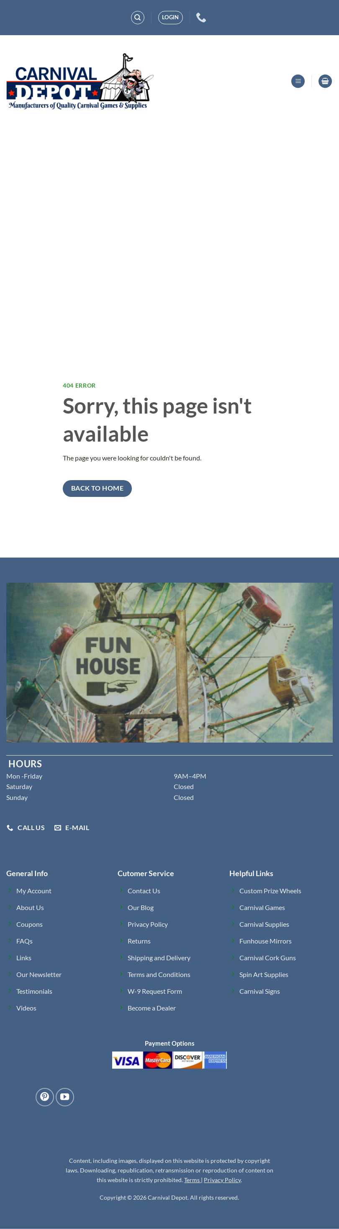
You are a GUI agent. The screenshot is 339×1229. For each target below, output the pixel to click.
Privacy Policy (222, 1179)
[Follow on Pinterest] (45, 1097)
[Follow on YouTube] (65, 1097)
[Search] (137, 17)
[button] (170, 17)
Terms (192, 1179)
